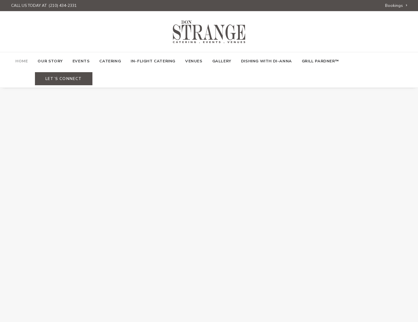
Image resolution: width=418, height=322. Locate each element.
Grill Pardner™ (320, 61)
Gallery (221, 61)
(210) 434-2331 (63, 5)
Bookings (396, 5)
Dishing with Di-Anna (266, 61)
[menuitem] (396, 5)
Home (21, 61)
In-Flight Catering (153, 61)
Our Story (50, 61)
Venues (193, 61)
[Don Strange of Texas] (209, 31)
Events (81, 61)
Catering (110, 61)
